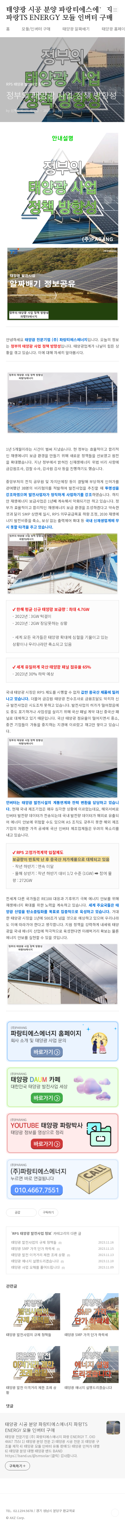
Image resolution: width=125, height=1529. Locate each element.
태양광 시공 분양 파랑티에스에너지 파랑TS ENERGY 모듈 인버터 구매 (59, 10)
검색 (104, 10)
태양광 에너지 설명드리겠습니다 (35, 1260)
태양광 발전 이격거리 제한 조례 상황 (38, 1254)
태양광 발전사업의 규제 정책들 (33, 1242)
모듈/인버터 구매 (36, 29)
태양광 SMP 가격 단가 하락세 (33, 1248)
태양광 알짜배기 (76, 29)
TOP (115, 1513)
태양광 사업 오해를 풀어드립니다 (35, 1267)
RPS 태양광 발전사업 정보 (31, 1233)
